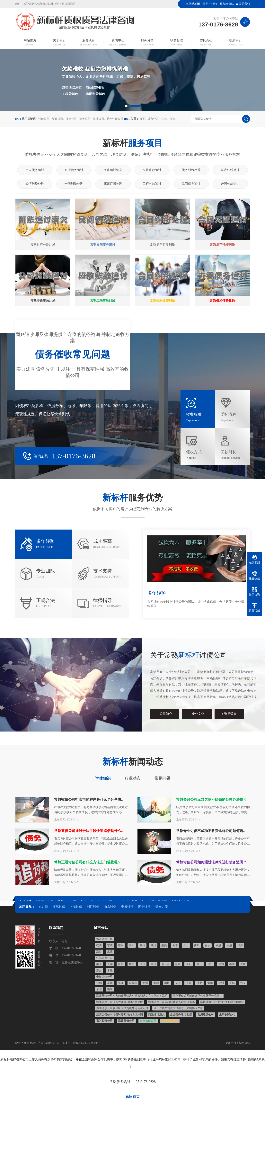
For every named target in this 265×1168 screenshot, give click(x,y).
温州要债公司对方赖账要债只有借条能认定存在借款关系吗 (131, 995)
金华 (175, 945)
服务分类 (147, 43)
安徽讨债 (127, 906)
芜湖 (120, 982)
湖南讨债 (161, 906)
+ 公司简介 (164, 713)
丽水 (207, 945)
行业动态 (132, 778)
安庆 (178, 982)
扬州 (131, 964)
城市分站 (228, 3)
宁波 (110, 945)
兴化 (243, 964)
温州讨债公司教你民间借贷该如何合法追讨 (122, 1008)
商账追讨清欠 (113, 170)
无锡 (110, 964)
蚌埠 (210, 982)
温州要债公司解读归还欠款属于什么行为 (197, 995)
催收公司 (84, 118)
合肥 (99, 982)
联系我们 (244, 3)
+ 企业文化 (196, 713)
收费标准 (176, 43)
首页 (142, 118)
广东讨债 (41, 906)
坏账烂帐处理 (113, 183)
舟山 (186, 945)
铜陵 (110, 989)
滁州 (167, 982)
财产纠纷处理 (230, 170)
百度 (205, 3)
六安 (243, 982)
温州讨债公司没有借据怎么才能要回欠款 (178, 1008)
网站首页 (30, 43)
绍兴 (120, 945)
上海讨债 (76, 906)
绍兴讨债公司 (170, 1020)
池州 (145, 982)
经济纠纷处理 (34, 183)
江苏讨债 (59, 906)
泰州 (232, 964)
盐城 (178, 964)
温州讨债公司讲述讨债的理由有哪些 (222, 1001)
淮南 (188, 982)
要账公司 (57, 118)
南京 (99, 964)
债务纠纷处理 (191, 170)
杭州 (99, 945)
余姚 (218, 945)
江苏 (164, 118)
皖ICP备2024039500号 (86, 1042)
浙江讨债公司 (104, 939)
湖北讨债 (144, 906)
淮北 (199, 982)
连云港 (165, 964)
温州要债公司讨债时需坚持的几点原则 (119, 1014)
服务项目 (88, 43)
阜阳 (99, 989)
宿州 (221, 982)
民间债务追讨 (191, 183)
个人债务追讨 (34, 170)
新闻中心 (118, 43)
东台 (99, 970)
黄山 (156, 982)
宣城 (232, 982)
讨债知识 (103, 778)
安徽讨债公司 (104, 976)
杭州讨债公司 (115, 118)
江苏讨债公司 (104, 957)
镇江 (210, 964)
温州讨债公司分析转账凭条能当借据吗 (171, 1001)
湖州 (153, 945)
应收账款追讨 (152, 170)
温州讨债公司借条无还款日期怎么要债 (119, 1001)
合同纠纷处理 (74, 183)
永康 (110, 951)
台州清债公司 (148, 1020)
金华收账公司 (227, 1014)
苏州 (153, 964)
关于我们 (59, 43)
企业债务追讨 (74, 170)
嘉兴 (164, 945)
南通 (221, 964)
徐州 (142, 964)
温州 (131, 945)
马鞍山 (133, 982)
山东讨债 (110, 906)
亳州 (110, 982)
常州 (120, 964)
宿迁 (199, 964)
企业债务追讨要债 (181, 1014)
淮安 (188, 964)
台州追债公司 (205, 1014)
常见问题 (162, 778)
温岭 (99, 951)
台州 (142, 945)
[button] (126, 106)
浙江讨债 (93, 906)
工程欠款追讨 (152, 183)
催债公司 (71, 118)
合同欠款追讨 (230, 183)
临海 (240, 945)
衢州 (196, 945)
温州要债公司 (126, 1020)
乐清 (229, 945)
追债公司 (98, 118)
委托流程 (206, 43)
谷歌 (213, 3)
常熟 (172, 118)
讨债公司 (43, 118)
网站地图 (194, 3)
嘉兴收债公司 (104, 1020)
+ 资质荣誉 (229, 713)
